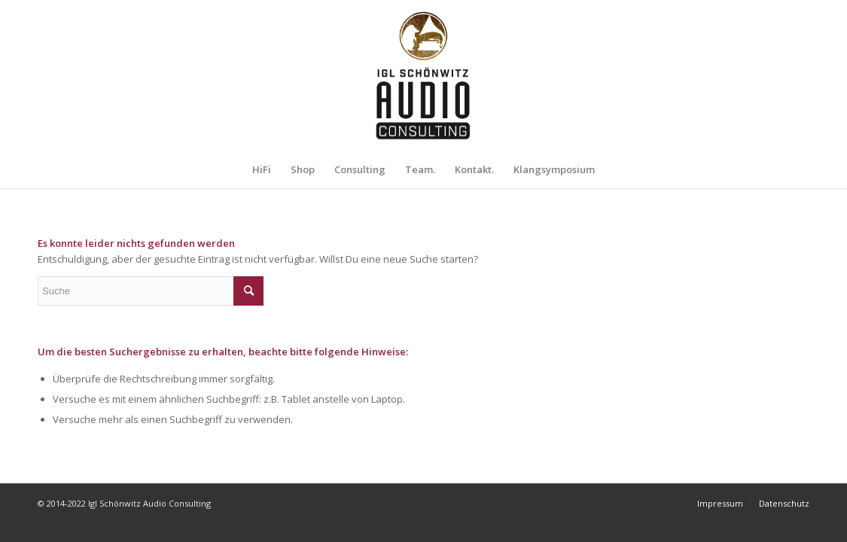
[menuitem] (261, 169)
